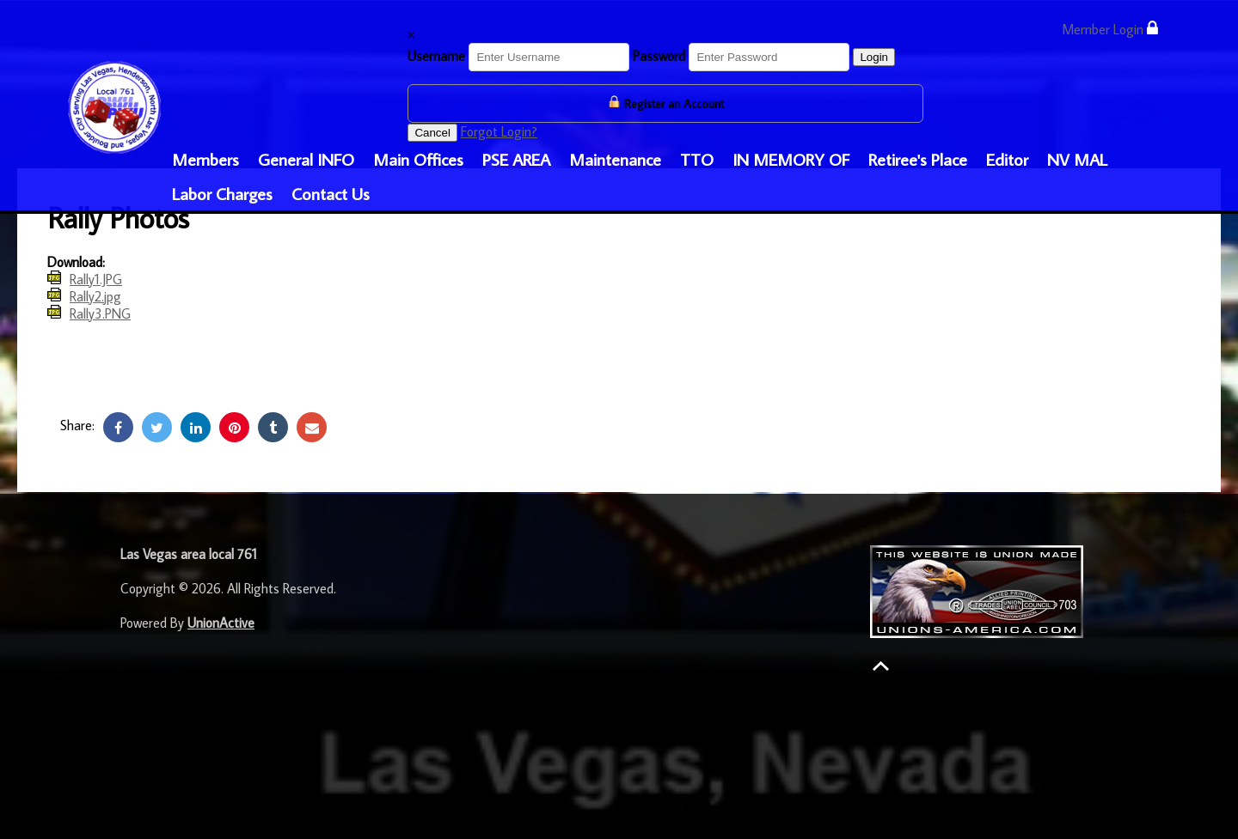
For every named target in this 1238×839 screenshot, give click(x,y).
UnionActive (220, 622)
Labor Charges (222, 193)
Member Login (1110, 29)
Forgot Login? (499, 131)
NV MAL (1077, 159)
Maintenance (615, 159)
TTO (697, 159)
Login (874, 57)
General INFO (306, 159)
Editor (1007, 159)
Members (205, 159)
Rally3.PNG (100, 313)
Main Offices (418, 159)
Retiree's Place (917, 159)
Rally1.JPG (96, 279)
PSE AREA (516, 159)
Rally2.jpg (95, 296)
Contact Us (330, 193)
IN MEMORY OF (790, 159)
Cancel (432, 132)
